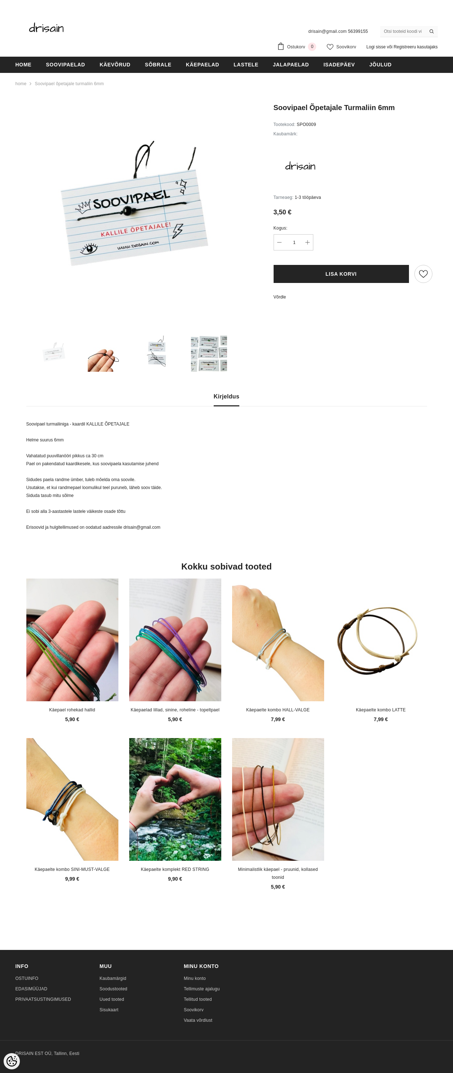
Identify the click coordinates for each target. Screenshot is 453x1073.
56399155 (358, 31)
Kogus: (281, 228)
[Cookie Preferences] (12, 1061)
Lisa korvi (341, 274)
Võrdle (280, 297)
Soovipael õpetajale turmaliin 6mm (69, 83)
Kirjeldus (226, 396)
